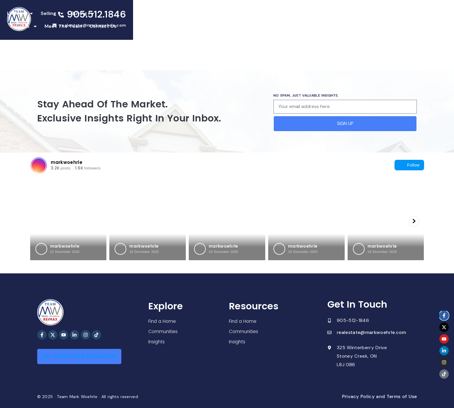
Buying (202, 20)
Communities (163, 331)
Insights (234, 20)
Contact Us (313, 20)
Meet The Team (274, 20)
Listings (139, 20)
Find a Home (162, 321)
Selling (171, 20)
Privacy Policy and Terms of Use (379, 396)
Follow (409, 165)
